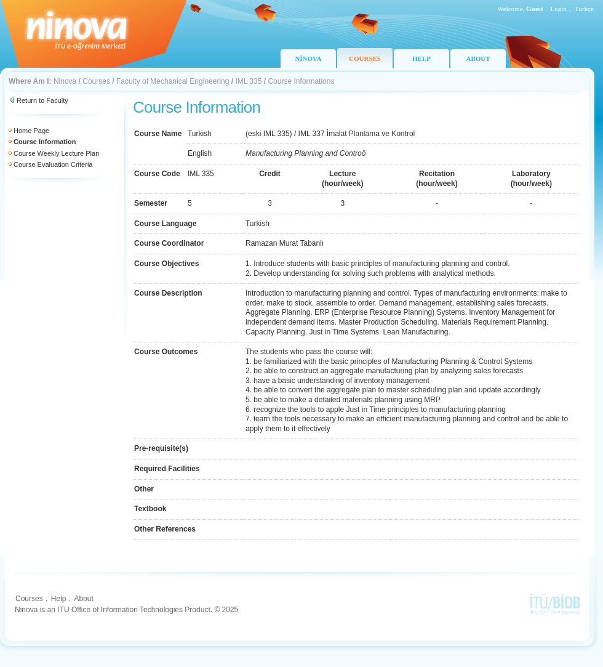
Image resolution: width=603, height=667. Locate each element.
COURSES (365, 58)
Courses (96, 81)
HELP (421, 58)
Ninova (65, 81)
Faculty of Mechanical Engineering (172, 81)
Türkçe (584, 8)
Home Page (31, 130)
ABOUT (478, 58)
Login (559, 8)
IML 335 (248, 81)
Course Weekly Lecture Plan (56, 153)
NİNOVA (308, 58)
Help (58, 598)
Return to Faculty (42, 100)
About (83, 598)
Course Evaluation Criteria (53, 164)
